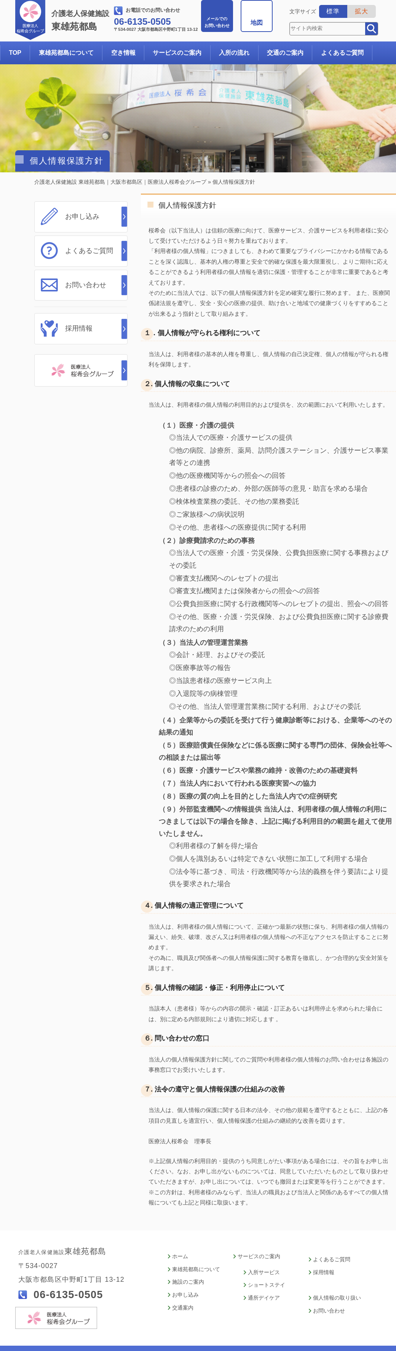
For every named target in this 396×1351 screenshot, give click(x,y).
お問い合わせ (217, 22)
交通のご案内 (285, 52)
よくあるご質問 (342, 52)
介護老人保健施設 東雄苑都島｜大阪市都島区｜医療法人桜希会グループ (120, 182)
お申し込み (82, 216)
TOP (15, 52)
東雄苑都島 (81, 21)
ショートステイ (266, 1264)
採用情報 (79, 326)
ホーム (180, 1237)
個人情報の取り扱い (337, 1276)
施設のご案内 (188, 1261)
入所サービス (264, 1252)
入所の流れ (234, 52)
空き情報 (123, 52)
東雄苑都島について (66, 52)
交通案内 (182, 1285)
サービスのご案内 (177, 52)
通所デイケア (264, 1276)
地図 (257, 22)
